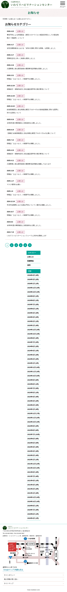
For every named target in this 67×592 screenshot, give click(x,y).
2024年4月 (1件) (33, 351)
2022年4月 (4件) (33, 447)
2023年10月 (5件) (33, 376)
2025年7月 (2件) (33, 304)
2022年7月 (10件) (33, 434)
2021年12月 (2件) (33, 464)
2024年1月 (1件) (33, 363)
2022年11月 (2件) (33, 418)
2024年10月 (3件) (33, 334)
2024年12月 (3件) (33, 330)
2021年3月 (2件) (33, 485)
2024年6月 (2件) (33, 346)
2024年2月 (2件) (33, 359)
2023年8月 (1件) (33, 384)
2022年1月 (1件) (33, 460)
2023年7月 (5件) (33, 388)
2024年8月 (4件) (33, 338)
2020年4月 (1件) (33, 518)
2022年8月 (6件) (33, 430)
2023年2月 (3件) (33, 405)
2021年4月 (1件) (33, 480)
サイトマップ (8, 583)
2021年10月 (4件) (33, 468)
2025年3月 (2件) (33, 317)
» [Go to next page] (31, 247)
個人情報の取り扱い (11, 579)
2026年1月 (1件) (33, 283)
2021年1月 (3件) (33, 493)
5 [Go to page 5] (25, 245)
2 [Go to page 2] (11, 245)
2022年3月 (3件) (33, 451)
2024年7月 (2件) (33, 342)
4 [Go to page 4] (20, 245)
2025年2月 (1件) (33, 321)
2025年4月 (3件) (33, 313)
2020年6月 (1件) (33, 514)
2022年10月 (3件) (33, 422)
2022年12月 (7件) (33, 413)
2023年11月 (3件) (33, 371)
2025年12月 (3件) (33, 288)
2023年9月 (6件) (33, 380)
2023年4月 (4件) (33, 397)
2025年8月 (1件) (33, 300)
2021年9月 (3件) (33, 472)
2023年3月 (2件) (33, 401)
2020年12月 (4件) (33, 497)
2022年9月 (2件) (33, 426)
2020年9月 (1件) (33, 506)
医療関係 (30, 261)
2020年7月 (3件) (33, 510)
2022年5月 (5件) (33, 443)
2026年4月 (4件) (33, 275)
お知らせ (12, 19)
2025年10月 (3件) (33, 292)
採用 (28, 265)
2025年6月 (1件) (33, 309)
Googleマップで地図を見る (13, 570)
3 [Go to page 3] (16, 245)
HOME (5, 19)
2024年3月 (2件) (33, 355)
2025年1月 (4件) (33, 325)
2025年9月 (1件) (33, 296)
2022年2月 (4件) (33, 455)
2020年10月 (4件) (33, 501)
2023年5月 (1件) (33, 392)
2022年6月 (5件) (33, 439)
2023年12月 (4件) (33, 367)
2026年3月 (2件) (33, 279)
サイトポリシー (9, 575)
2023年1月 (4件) (33, 409)
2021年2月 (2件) (33, 489)
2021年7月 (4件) (33, 476)
